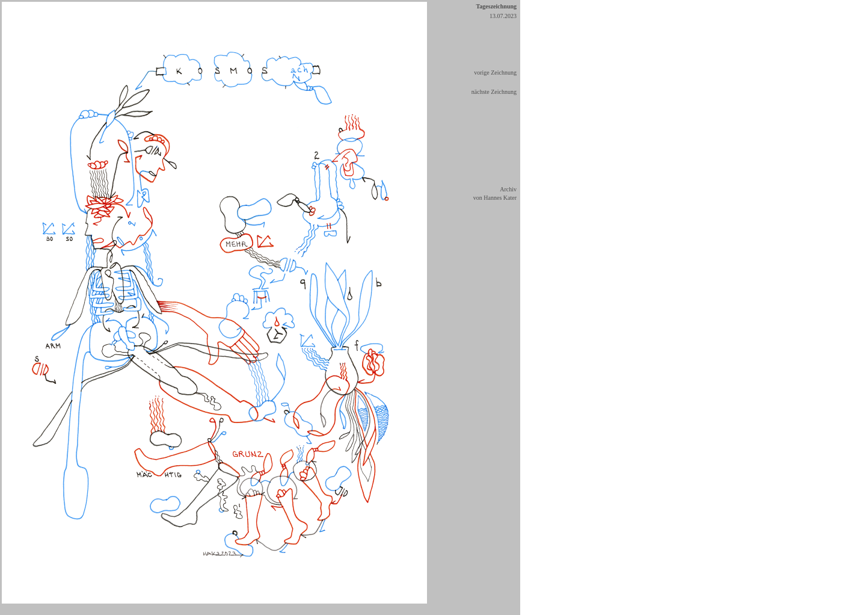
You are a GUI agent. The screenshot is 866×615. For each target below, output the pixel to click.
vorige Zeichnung (495, 72)
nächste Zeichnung (494, 91)
